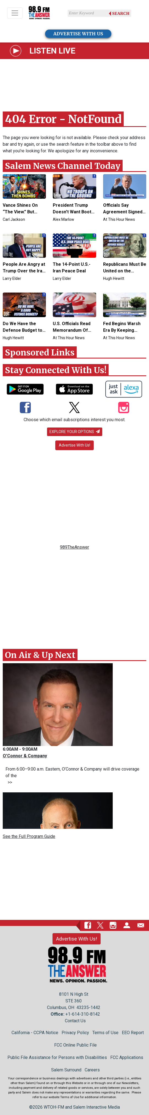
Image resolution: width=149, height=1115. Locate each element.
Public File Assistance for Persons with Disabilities (57, 1057)
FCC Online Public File (75, 1045)
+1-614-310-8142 (82, 1014)
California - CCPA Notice (35, 1032)
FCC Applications (126, 1057)
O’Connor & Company (25, 755)
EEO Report (133, 1032)
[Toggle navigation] (15, 12)
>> (8, 782)
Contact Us (75, 1020)
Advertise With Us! (74, 445)
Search (120, 13)
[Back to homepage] (39, 13)
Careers (92, 1069)
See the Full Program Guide (29, 836)
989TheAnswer (74, 547)
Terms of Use (105, 1032)
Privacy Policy (75, 1032)
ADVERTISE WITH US (78, 33)
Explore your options (74, 431)
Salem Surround (66, 1069)
